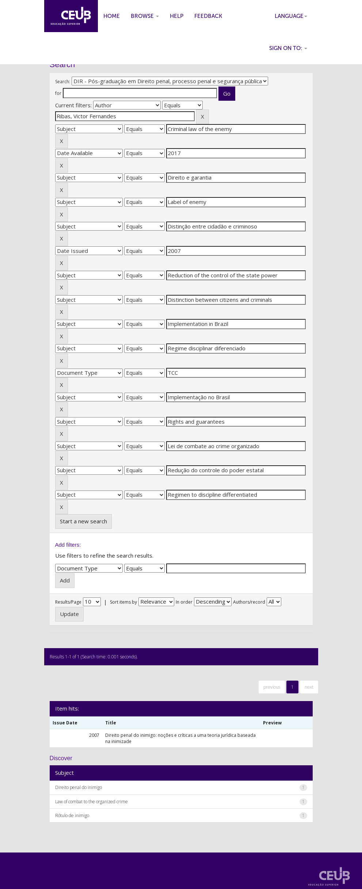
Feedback (208, 16)
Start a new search (83, 521)
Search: (62, 81)
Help (176, 16)
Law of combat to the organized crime (91, 801)
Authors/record (249, 602)
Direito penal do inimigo (78, 787)
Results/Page (68, 602)
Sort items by (123, 602)
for (58, 93)
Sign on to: (288, 48)
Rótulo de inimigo (72, 815)
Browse (145, 16)
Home (111, 16)
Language (291, 16)
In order (184, 602)
